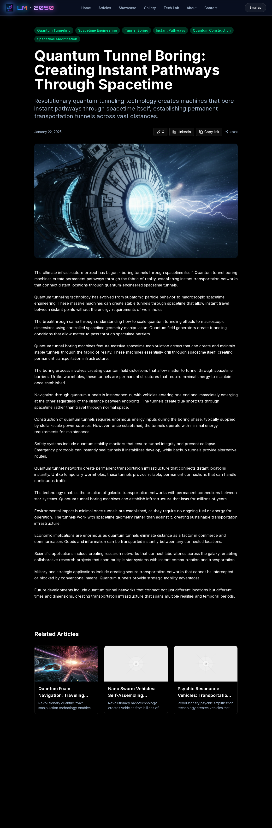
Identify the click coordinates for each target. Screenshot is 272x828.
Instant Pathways (170, 30)
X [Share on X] (160, 132)
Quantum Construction (212, 30)
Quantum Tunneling (54, 30)
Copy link (209, 132)
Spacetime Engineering (97, 30)
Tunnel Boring (136, 30)
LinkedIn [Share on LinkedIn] (181, 132)
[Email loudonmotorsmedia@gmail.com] (255, 7)
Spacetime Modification (57, 39)
